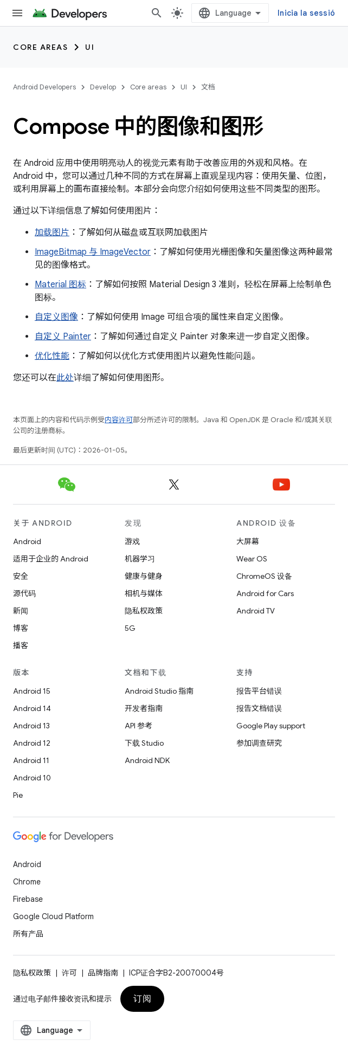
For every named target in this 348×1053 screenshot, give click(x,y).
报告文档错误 (259, 708)
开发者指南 (144, 708)
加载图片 (52, 232)
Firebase (28, 899)
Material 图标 (60, 284)
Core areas (40, 47)
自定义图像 (56, 317)
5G (130, 628)
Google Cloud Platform (53, 916)
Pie (18, 795)
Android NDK (147, 760)
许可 (69, 972)
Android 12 (31, 743)
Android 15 (31, 691)
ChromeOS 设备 (264, 576)
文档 (208, 87)
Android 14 (32, 708)
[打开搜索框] (156, 13)
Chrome (27, 882)
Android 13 (31, 726)
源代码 (24, 593)
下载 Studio (144, 743)
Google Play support (270, 726)
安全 (20, 576)
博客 (20, 628)
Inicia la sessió (306, 13)
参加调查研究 (259, 743)
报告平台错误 (259, 691)
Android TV (255, 611)
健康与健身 (144, 576)
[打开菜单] (17, 13)
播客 (20, 645)
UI (89, 47)
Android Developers (44, 87)
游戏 (132, 541)
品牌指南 (103, 972)
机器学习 (140, 559)
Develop (103, 87)
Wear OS (251, 559)
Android (27, 541)
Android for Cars (265, 593)
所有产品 (28, 934)
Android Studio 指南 (159, 691)
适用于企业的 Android (50, 559)
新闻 (20, 611)
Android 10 (32, 778)
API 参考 (138, 726)
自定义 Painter (63, 336)
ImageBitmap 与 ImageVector (93, 252)
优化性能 (52, 356)
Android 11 (31, 760)
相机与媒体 (144, 593)
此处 (65, 377)
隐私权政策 (144, 611)
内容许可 (119, 419)
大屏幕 (247, 541)
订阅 (142, 998)
